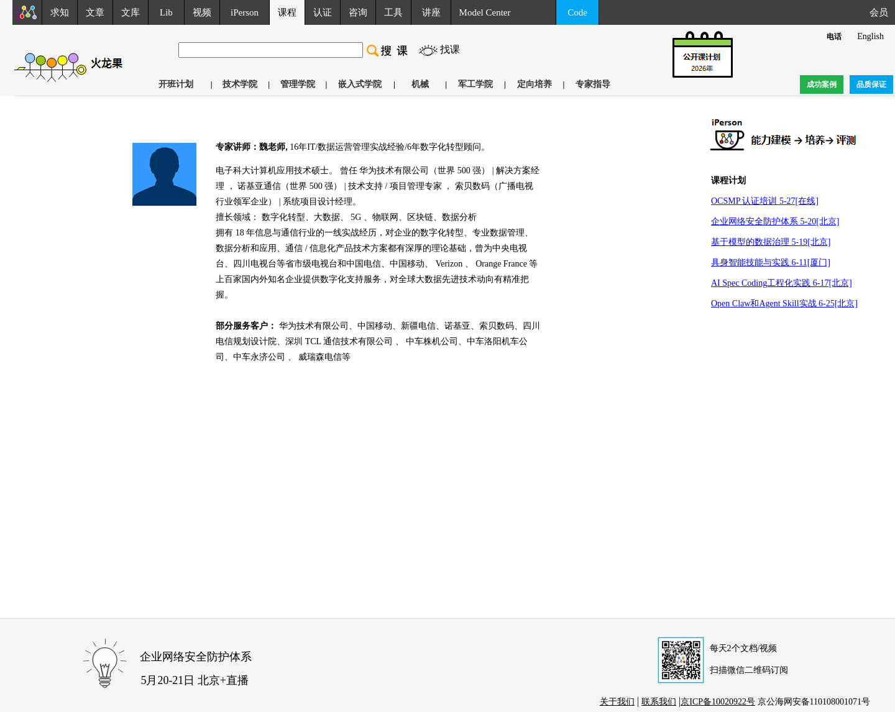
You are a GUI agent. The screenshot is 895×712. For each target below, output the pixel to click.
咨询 (358, 12)
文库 (130, 12)
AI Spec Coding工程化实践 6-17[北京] (781, 283)
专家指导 (593, 84)
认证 (322, 12)
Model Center (485, 12)
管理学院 (297, 84)
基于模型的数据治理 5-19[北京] (771, 242)
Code (577, 12)
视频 (202, 12)
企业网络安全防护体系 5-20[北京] (775, 221)
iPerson (245, 12)
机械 (420, 84)
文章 (95, 12)
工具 (393, 12)
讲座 (431, 12)
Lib (166, 12)
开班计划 (175, 84)
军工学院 (475, 84)
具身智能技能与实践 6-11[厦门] (770, 262)
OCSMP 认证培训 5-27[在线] (765, 201)
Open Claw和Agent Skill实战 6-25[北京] (784, 303)
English (870, 36)
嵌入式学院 (360, 84)
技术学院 (240, 84)
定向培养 (534, 84)
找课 (450, 49)
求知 (59, 12)
